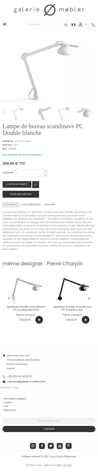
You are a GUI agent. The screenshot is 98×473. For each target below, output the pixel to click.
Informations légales (14, 398)
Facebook (42, 446)
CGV (5, 406)
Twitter (51, 446)
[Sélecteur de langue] (73, 24)
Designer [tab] (50, 204)
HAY (16, 144)
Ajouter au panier (17, 184)
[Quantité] (29, 173)
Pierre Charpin (23, 141)
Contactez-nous (9, 387)
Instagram (33, 446)
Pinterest (69, 446)
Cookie (7, 403)
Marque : (8, 145)
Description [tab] (10, 205)
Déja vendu (9, 410)
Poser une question (20, 194)
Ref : (5, 148)
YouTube (60, 446)
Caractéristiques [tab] (31, 204)
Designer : (8, 141)
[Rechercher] (47, 25)
